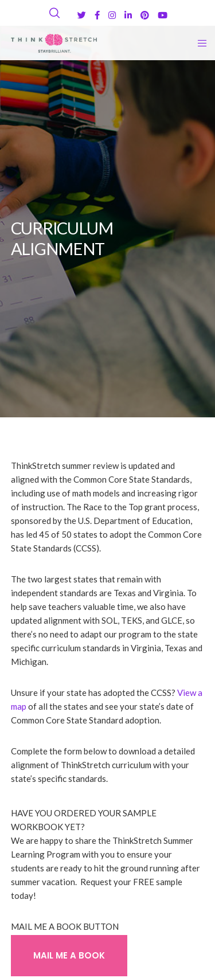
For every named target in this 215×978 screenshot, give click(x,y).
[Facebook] (97, 15)
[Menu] (198, 43)
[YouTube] (162, 15)
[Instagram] (112, 15)
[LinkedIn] (128, 15)
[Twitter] (81, 15)
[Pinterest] (144, 15)
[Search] (54, 13)
